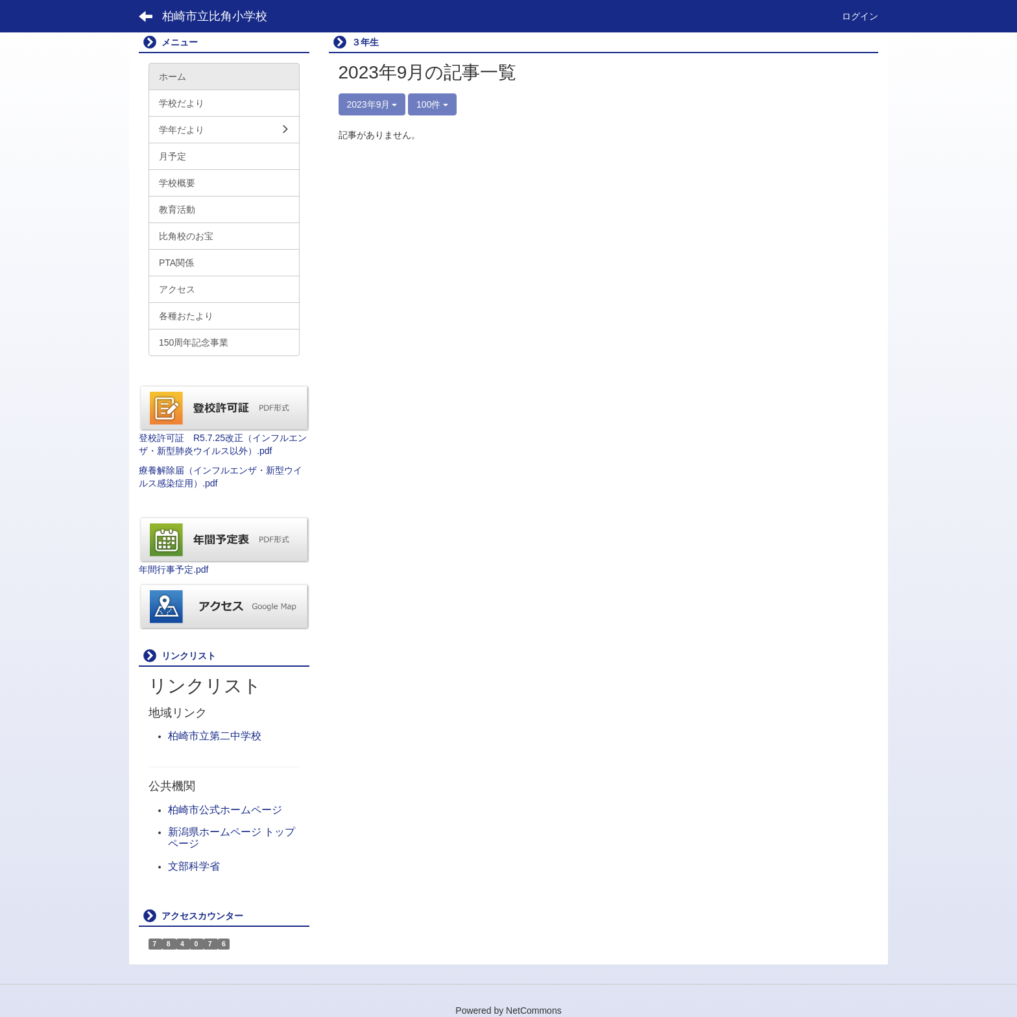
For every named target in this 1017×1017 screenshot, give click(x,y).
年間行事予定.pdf (173, 569)
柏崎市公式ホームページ (225, 809)
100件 (432, 104)
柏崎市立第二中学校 (214, 735)
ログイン (860, 16)
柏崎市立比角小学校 (214, 16)
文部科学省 (194, 866)
